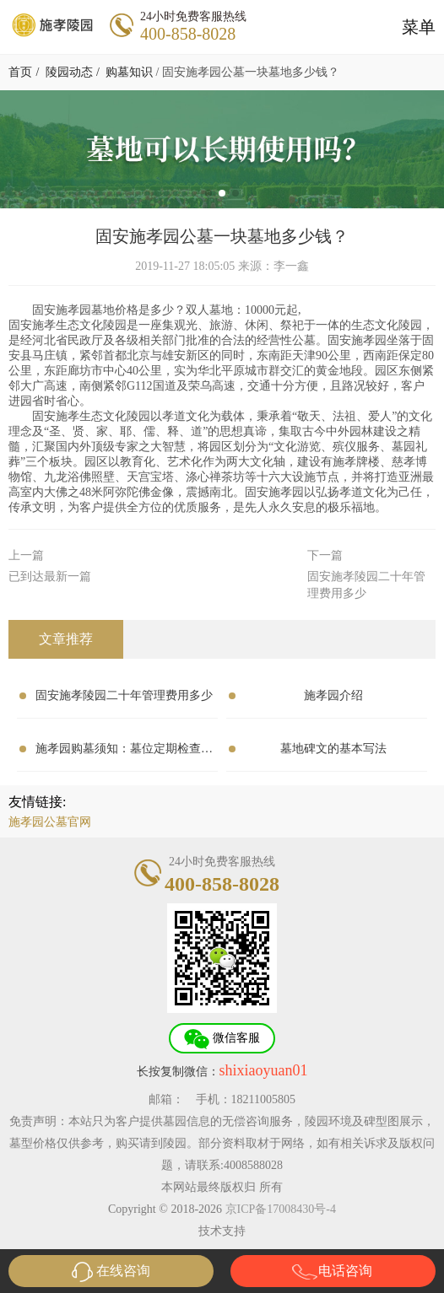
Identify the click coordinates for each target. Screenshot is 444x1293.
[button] (208, 193)
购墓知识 (129, 72)
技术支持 (222, 1231)
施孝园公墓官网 (49, 822)
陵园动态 (69, 72)
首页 (20, 72)
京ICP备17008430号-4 (280, 1209)
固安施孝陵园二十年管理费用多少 (124, 695)
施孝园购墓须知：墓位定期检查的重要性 (124, 752)
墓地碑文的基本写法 (333, 748)
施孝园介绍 (333, 695)
